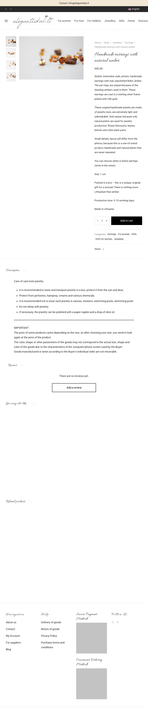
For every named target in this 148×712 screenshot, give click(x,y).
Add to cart (126, 220)
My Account (13, 635)
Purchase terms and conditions (52, 645)
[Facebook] (6, 9)
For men (79, 20)
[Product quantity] (102, 220)
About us (11, 622)
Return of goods (50, 629)
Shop (106, 42)
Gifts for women (103, 239)
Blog (8, 649)
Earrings (129, 42)
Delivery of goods (51, 622)
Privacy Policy (49, 635)
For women (64, 20)
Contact (10, 629)
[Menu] (6, 21)
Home (131, 20)
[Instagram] (11, 9)
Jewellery (110, 20)
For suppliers (13, 642)
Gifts (121, 20)
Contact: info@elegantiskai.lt (74, 3)
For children (94, 20)
